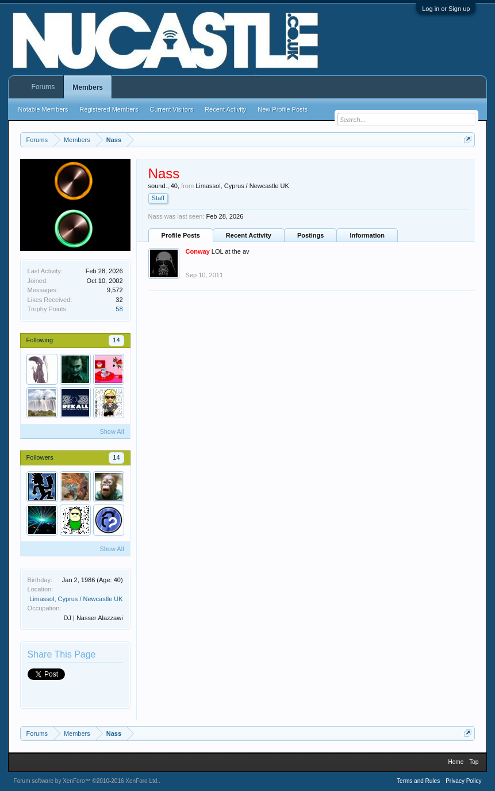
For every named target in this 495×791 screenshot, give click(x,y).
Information (367, 235)
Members (87, 87)
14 (116, 340)
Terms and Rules (418, 781)
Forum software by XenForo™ (86, 781)
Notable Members (43, 109)
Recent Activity (248, 235)
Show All (111, 431)
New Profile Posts (283, 109)
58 (119, 308)
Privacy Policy (463, 781)
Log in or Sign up (446, 8)
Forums (43, 87)
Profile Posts (181, 235)
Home (456, 762)
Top (473, 762)
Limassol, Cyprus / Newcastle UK (76, 598)
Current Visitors (172, 109)
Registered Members (108, 109)
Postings (310, 235)
